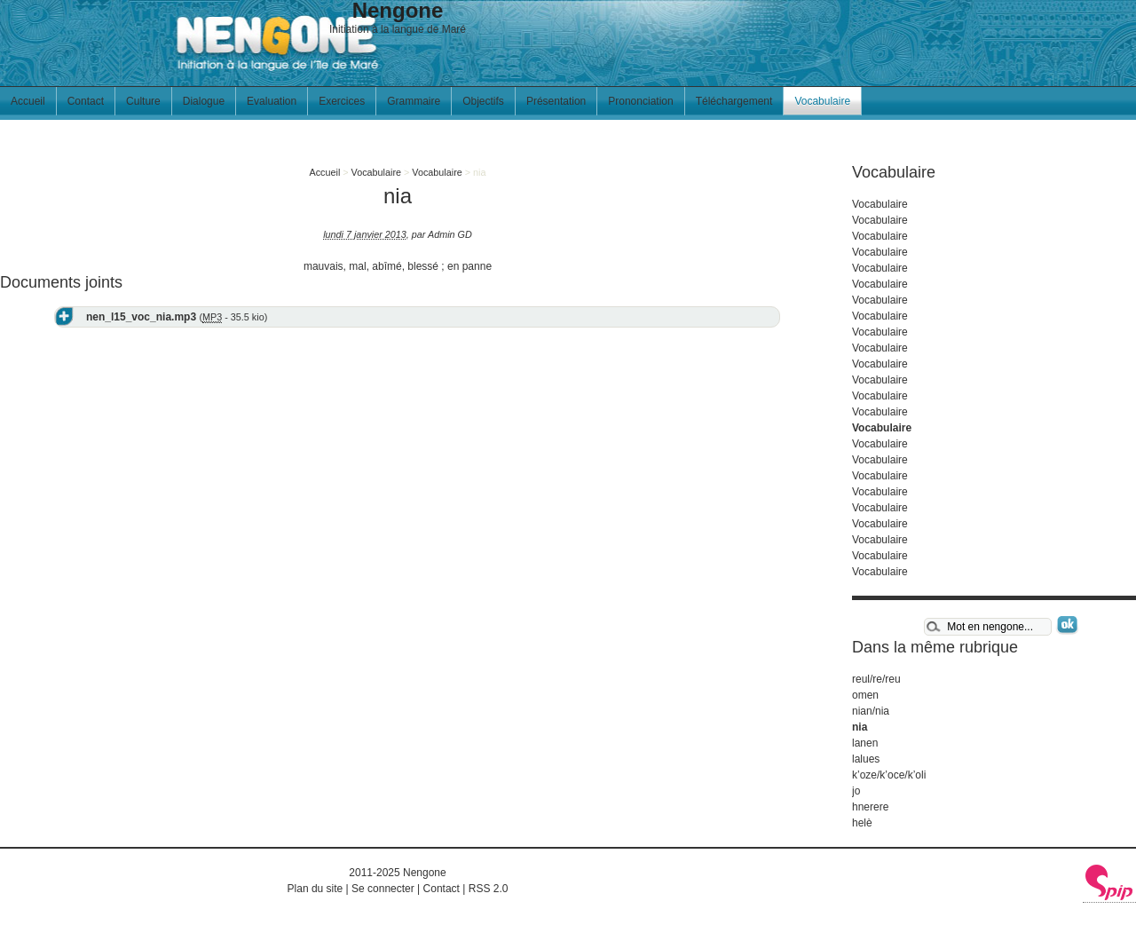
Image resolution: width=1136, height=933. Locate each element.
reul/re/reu (876, 679)
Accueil (28, 101)
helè (862, 823)
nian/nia (870, 711)
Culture (143, 101)
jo (856, 791)
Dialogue (204, 101)
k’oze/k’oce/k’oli (889, 775)
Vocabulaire (822, 101)
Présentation (556, 101)
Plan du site (315, 888)
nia (859, 727)
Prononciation (640, 101)
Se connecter (382, 888)
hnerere (870, 807)
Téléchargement (734, 101)
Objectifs (483, 101)
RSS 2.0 (489, 888)
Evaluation (271, 101)
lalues (866, 759)
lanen (865, 743)
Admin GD (450, 234)
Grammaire (413, 101)
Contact (85, 101)
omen (865, 695)
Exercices (342, 101)
